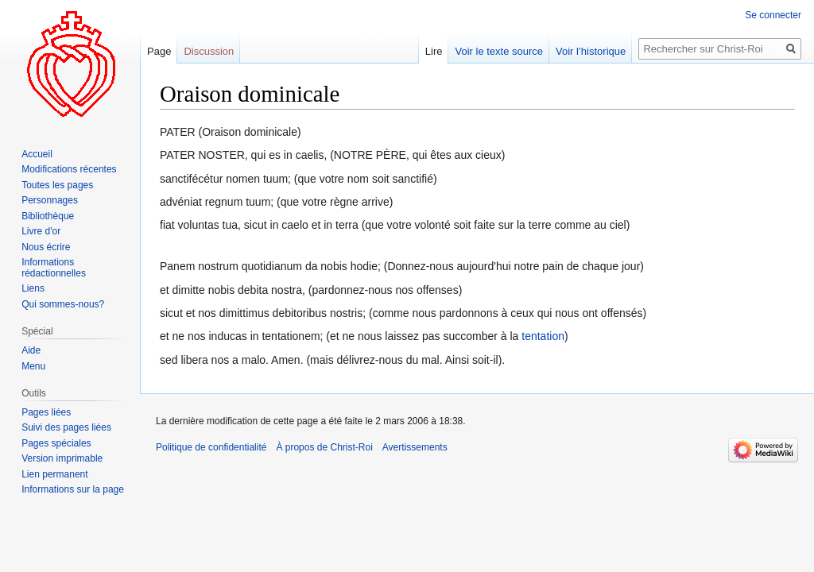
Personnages (49, 200)
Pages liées (46, 412)
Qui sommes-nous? (62, 304)
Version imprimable (62, 458)
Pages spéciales (56, 443)
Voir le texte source (499, 51)
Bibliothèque (47, 216)
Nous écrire (45, 247)
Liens (33, 288)
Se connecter (773, 15)
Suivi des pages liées (66, 427)
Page (159, 51)
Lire (434, 51)
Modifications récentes (68, 169)
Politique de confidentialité (211, 447)
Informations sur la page (72, 489)
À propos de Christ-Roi (324, 447)
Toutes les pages (57, 185)
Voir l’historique (591, 51)
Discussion (209, 51)
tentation (542, 336)
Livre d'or (40, 231)
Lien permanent (54, 474)
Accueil (36, 154)
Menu (33, 366)
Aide (31, 350)
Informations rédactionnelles (53, 268)
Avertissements (415, 447)
